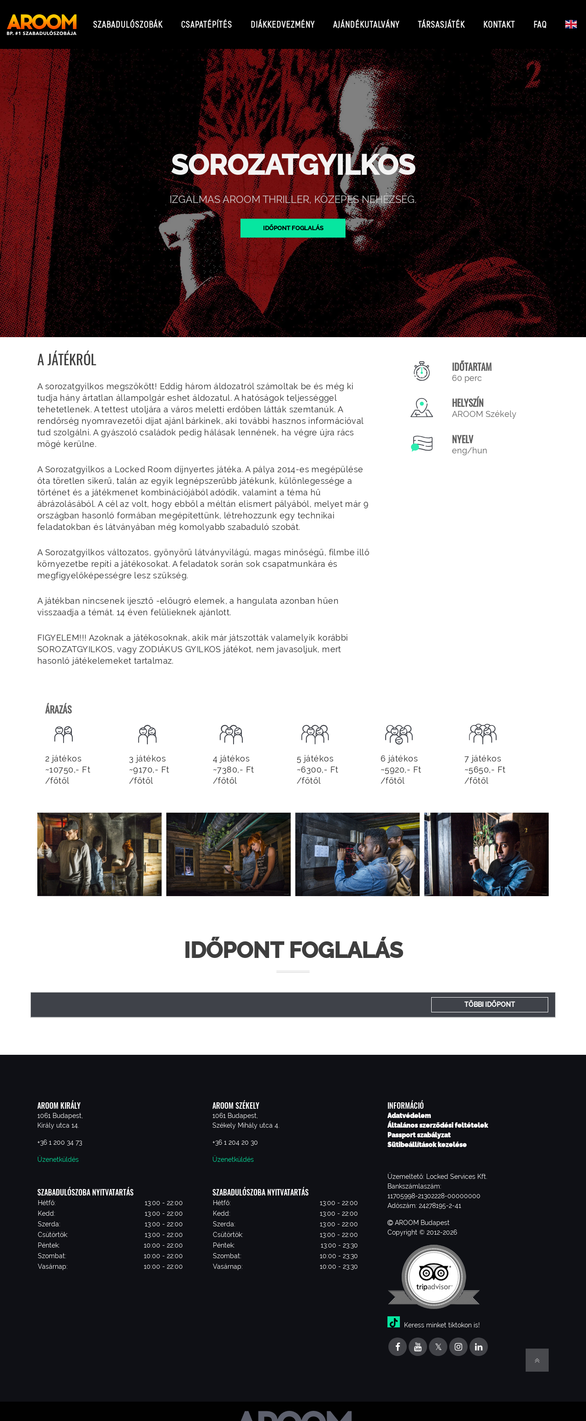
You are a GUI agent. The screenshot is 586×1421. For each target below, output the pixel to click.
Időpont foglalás (293, 220)
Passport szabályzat (419, 1127)
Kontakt (499, 20)
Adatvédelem (409, 1108)
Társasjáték (441, 20)
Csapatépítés (206, 20)
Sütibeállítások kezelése (427, 1137)
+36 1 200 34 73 (59, 1135)
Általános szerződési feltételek (437, 1118)
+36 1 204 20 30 (235, 1135)
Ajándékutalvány (366, 20)
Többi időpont (489, 997)
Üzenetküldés (58, 1152)
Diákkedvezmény (283, 20)
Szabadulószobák (128, 20)
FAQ (540, 20)
